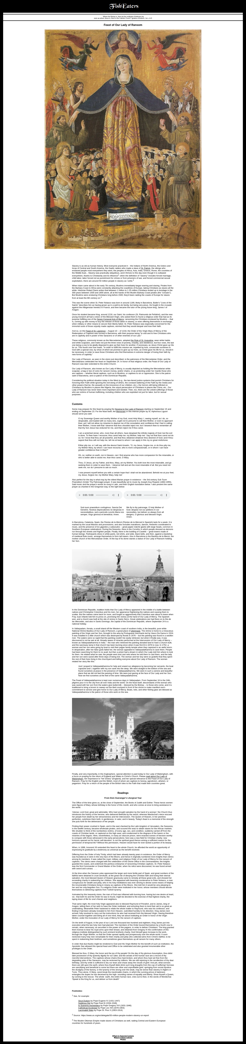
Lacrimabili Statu (85, 1010)
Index (124, 1039)
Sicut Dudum (84, 1001)
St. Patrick (145, 268)
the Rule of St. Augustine (142, 340)
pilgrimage (135, 631)
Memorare (121, 411)
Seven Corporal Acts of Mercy (110, 319)
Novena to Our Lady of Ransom (129, 409)
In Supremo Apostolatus (89, 1005)
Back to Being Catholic (123, 1038)
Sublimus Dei (84, 1003)
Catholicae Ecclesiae (87, 1008)
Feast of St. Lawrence (95, 331)
